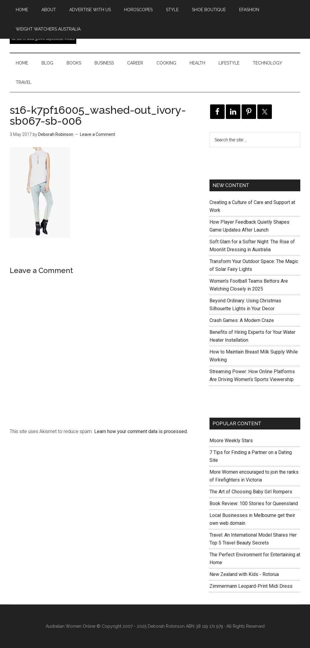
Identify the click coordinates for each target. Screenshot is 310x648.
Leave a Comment (97, 134)
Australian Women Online (70, 626)
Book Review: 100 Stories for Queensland (253, 503)
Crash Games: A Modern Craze (241, 320)
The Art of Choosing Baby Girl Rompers (250, 492)
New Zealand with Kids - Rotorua (244, 574)
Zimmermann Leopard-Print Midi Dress (250, 586)
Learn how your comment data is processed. (141, 431)
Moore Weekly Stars (231, 440)
